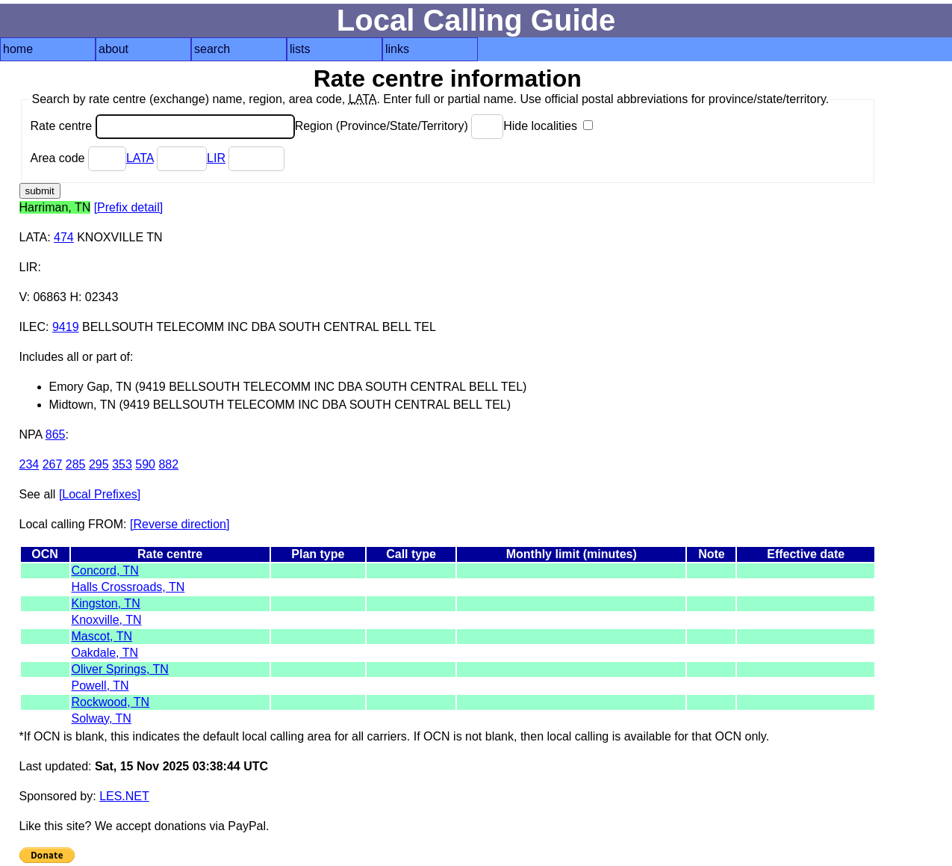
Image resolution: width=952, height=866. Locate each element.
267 (53, 464)
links (397, 49)
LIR (216, 158)
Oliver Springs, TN (120, 669)
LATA (140, 158)
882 (168, 464)
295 (99, 464)
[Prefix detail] (128, 207)
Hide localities (548, 126)
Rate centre (163, 126)
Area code (78, 158)
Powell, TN (100, 685)
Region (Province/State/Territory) (399, 126)
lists (300, 49)
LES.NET (124, 796)
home (18, 49)
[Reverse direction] (179, 524)
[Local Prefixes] (99, 494)
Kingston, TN (106, 603)
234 (29, 464)
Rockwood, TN (111, 702)
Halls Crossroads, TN (128, 587)
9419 (65, 327)
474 (64, 237)
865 (56, 434)
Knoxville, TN (107, 619)
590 (145, 464)
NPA (31, 434)
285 (76, 464)
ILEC (32, 327)
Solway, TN (101, 718)
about (113, 49)
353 (122, 464)
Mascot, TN (102, 636)
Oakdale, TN (105, 652)
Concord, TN (105, 570)
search (212, 49)
